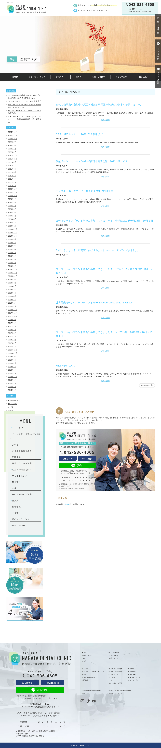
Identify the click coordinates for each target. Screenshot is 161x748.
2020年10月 (12, 196)
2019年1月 (12, 266)
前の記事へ (146, 385)
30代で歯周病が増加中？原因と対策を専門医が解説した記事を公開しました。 (99, 104)
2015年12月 (12, 377)
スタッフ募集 (121, 77)
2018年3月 (12, 300)
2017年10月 (12, 316)
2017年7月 (12, 326)
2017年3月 (12, 340)
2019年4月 (12, 256)
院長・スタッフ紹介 (37, 77)
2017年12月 (12, 310)
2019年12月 (12, 229)
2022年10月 (12, 139)
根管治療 (16, 507)
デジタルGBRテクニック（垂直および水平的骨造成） (86, 191)
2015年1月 (12, 390)
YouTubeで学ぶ (14, 400)
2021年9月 (12, 162)
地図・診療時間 (98, 77)
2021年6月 (12, 169)
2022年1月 (12, 152)
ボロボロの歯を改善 (22, 451)
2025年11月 (12, 132)
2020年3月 (12, 219)
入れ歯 (15, 445)
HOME (15, 77)
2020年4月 (12, 216)
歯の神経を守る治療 (22, 494)
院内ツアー (60, 77)
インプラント (18, 428)
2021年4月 (12, 176)
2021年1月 (12, 186)
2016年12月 (12, 350)
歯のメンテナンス (21, 519)
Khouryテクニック (66, 365)
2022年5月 (12, 145)
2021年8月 (12, 166)
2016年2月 (12, 373)
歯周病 (15, 501)
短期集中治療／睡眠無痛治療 (91, 690)
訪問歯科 (16, 457)
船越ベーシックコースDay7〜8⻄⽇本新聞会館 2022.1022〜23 (91, 161)
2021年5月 (12, 172)
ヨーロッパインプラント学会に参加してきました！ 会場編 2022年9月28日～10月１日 (24, 119)
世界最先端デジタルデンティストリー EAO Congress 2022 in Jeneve (94, 302)
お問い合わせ (143, 77)
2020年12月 (12, 189)
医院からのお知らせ (115, 693)
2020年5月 (12, 212)
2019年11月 (12, 233)
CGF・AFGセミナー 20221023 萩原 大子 (24, 101)
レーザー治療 (18, 525)
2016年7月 (12, 363)
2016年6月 (12, 367)
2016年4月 (12, 370)
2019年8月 (12, 243)
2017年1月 (12, 347)
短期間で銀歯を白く (22, 470)
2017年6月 (12, 330)
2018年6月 (12, 290)
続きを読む (105, 120)
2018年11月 (12, 273)
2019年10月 (12, 236)
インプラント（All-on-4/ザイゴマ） (93, 671)
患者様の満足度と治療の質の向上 (120, 690)
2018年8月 (12, 283)
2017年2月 (12, 343)
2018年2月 (12, 303)
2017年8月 (12, 323)
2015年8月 (12, 380)
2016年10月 (12, 357)
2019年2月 (12, 263)
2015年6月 (12, 387)
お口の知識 (12, 404)
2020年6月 (12, 209)
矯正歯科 (16, 482)
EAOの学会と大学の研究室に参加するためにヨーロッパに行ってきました (97, 250)
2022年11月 (12, 135)
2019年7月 (12, 246)
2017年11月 (12, 313)
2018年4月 (12, 296)
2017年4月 (12, 336)
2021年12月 (12, 156)
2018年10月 (12, 276)
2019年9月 (12, 239)
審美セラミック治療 (22, 463)
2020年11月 (12, 192)
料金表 (78, 77)
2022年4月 (12, 149)
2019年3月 (12, 259)
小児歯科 (16, 513)
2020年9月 (12, 199)
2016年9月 (12, 360)
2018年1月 (12, 306)
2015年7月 (12, 383)
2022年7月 (12, 142)
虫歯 (14, 488)
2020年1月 (12, 226)
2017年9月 (12, 320)
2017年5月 (12, 333)
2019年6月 (12, 249)
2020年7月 (12, 206)
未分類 (10, 407)
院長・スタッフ (87, 655)
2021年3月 (12, 179)
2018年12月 (12, 269)
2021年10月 (12, 159)
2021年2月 (12, 182)
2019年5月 (12, 253)
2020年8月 (12, 202)
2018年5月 (12, 293)
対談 (83, 693)
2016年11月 (12, 353)
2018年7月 (12, 286)
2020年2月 (12, 223)
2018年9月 (12, 279)
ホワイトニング (19, 476)
